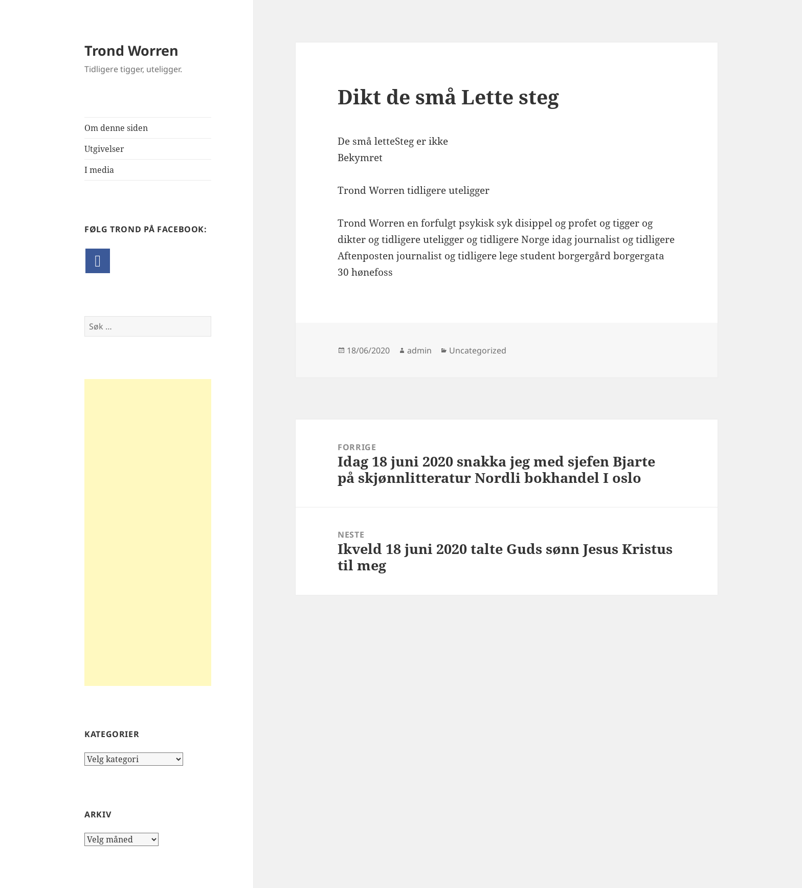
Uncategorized (477, 350)
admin (419, 350)
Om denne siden (116, 128)
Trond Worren (131, 50)
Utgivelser (104, 148)
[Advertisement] (147, 532)
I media (99, 169)
